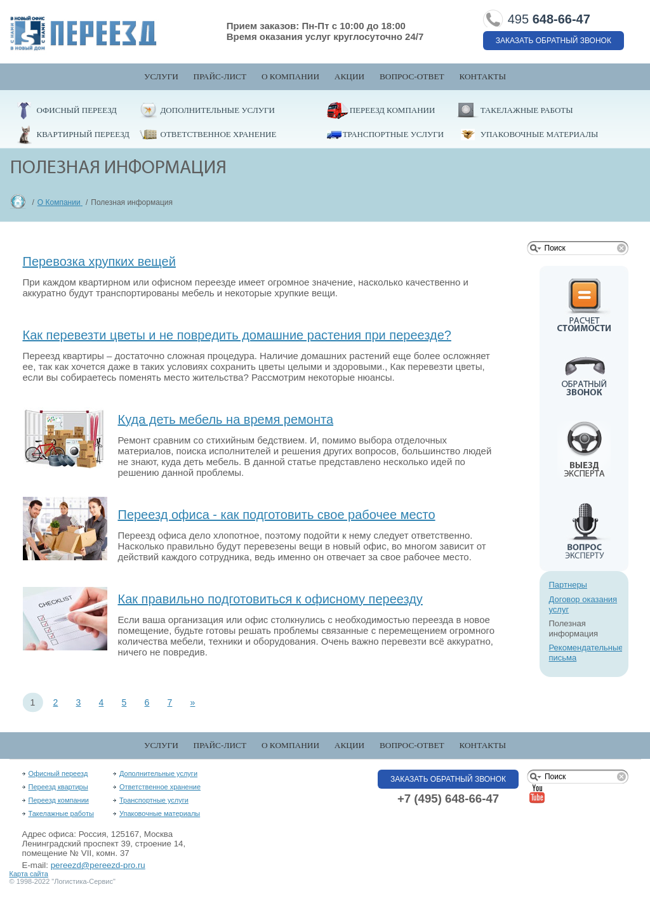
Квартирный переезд (83, 134)
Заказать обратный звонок (553, 40)
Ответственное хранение (219, 134)
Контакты (482, 76)
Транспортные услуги (393, 134)
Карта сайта (29, 874)
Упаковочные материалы (540, 134)
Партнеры (568, 584)
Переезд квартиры (58, 787)
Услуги (161, 76)
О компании (290, 76)
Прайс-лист (220, 76)
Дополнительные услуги (218, 110)
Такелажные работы (527, 110)
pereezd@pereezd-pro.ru (98, 865)
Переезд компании (392, 110)
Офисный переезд (77, 110)
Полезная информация (574, 628)
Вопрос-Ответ (412, 76)
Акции (349, 76)
